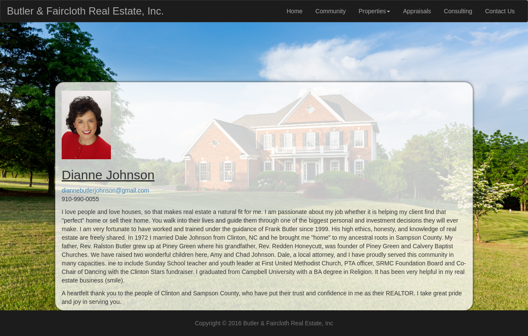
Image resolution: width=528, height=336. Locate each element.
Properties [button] (374, 11)
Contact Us (500, 11)
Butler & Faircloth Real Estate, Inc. (85, 9)
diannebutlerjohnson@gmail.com (105, 190)
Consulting (458, 11)
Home (294, 11)
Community (331, 11)
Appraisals (417, 11)
